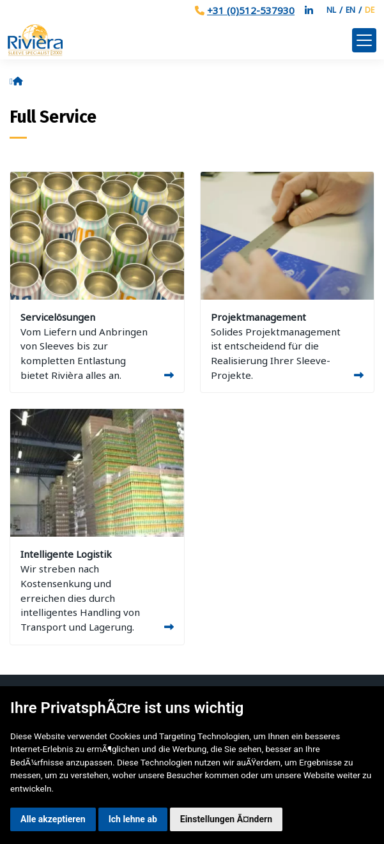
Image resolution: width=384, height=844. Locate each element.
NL (331, 9)
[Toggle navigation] (364, 40)
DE (369, 9)
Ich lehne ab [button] (133, 819)
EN (350, 9)
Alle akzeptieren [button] (53, 819)
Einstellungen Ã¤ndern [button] (226, 819)
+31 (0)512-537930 (251, 10)
